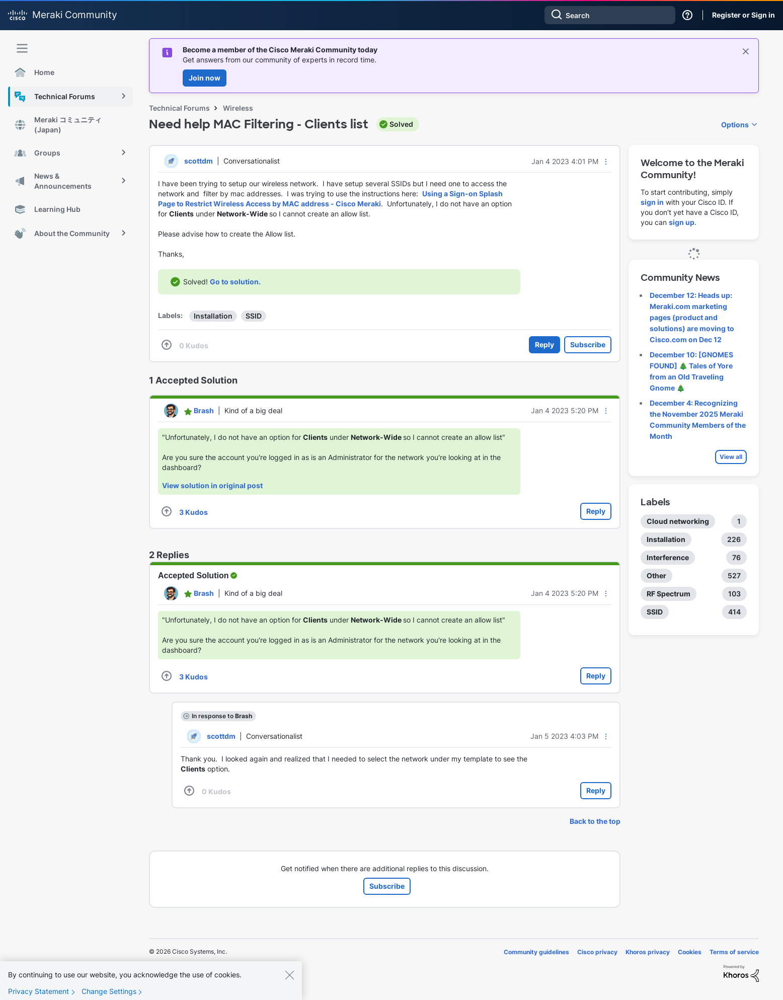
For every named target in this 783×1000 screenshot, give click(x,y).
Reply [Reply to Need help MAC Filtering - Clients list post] (544, 344)
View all (731, 456)
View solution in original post (212, 485)
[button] (605, 161)
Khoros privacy (647, 952)
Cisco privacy (597, 952)
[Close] (289, 983)
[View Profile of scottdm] (198, 161)
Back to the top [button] (595, 821)
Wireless (238, 108)
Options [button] (735, 124)
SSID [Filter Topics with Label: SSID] (655, 611)
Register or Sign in (743, 15)
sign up (681, 222)
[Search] (609, 15)
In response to (222, 716)
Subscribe (587, 344)
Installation (213, 316)
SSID (254, 316)
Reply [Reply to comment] (595, 511)
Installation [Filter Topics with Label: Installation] (666, 539)
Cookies (689, 952)
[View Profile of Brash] (204, 410)
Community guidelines (536, 952)
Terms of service (734, 952)
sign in (652, 202)
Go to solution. (235, 281)
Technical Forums (179, 108)
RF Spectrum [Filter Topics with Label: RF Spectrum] (668, 593)
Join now (204, 77)
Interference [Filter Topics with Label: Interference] (668, 557)
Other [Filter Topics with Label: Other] (656, 575)
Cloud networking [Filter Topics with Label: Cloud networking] (678, 521)
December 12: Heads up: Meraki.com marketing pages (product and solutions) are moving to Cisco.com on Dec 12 (692, 317)
